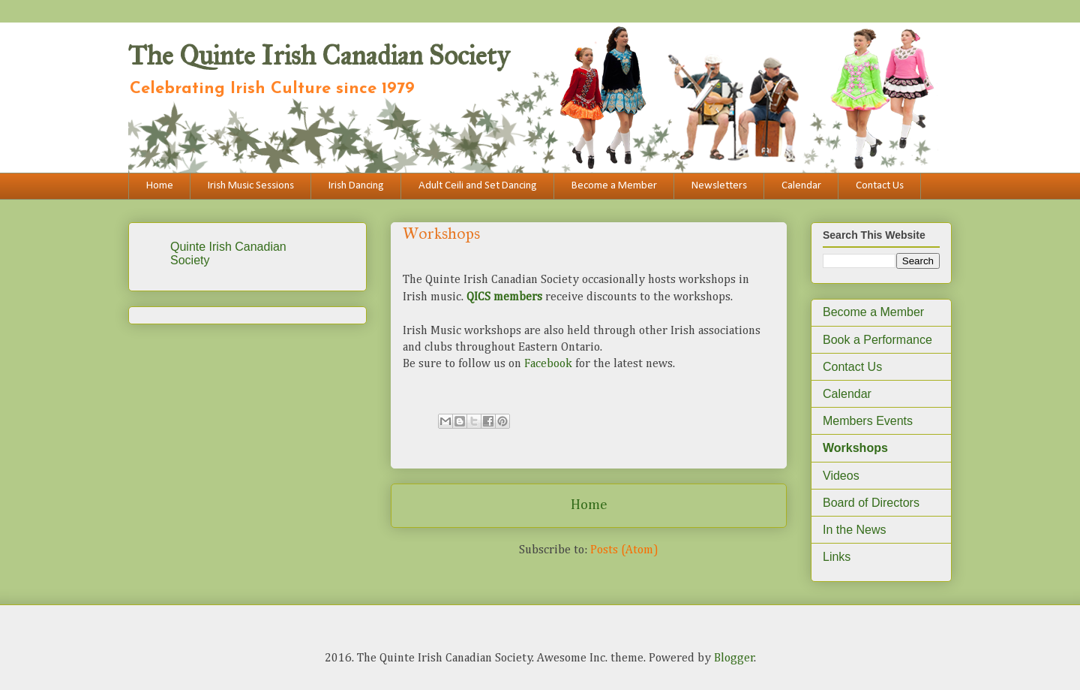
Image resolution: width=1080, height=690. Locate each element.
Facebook (548, 364)
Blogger (734, 658)
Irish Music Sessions (251, 185)
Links (836, 556)
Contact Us (880, 185)
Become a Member (614, 185)
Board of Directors (871, 502)
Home (159, 185)
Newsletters (719, 185)
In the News (854, 529)
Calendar (801, 185)
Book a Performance (877, 339)
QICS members (504, 297)
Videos (841, 475)
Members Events (868, 420)
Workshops (855, 447)
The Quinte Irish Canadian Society (318, 55)
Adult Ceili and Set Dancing (477, 185)
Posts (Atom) (624, 550)
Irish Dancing (356, 185)
